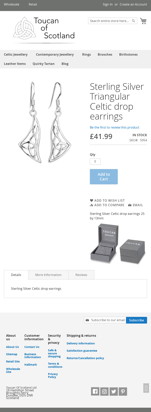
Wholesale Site (13, 370)
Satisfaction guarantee (82, 350)
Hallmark (30, 364)
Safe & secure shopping (54, 353)
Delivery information (81, 343)
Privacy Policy (53, 375)
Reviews (81, 275)
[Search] (133, 21)
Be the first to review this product (114, 127)
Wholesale (11, 4)
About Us (12, 347)
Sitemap (11, 354)
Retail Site (13, 361)
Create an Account (133, 4)
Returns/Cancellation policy (85, 358)
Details (16, 275)
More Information (48, 275)
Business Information (32, 355)
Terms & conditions (55, 365)
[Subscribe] (136, 320)
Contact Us (31, 347)
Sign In (108, 4)
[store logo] (40, 30)
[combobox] (112, 21)
